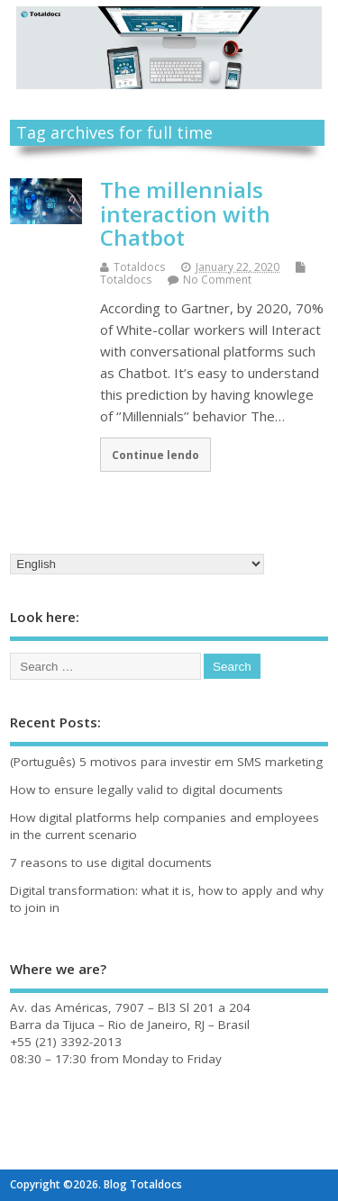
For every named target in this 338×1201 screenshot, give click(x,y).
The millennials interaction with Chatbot (185, 213)
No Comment (217, 279)
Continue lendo (155, 454)
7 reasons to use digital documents (111, 862)
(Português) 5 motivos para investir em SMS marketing (166, 762)
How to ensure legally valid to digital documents (146, 789)
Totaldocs (139, 267)
